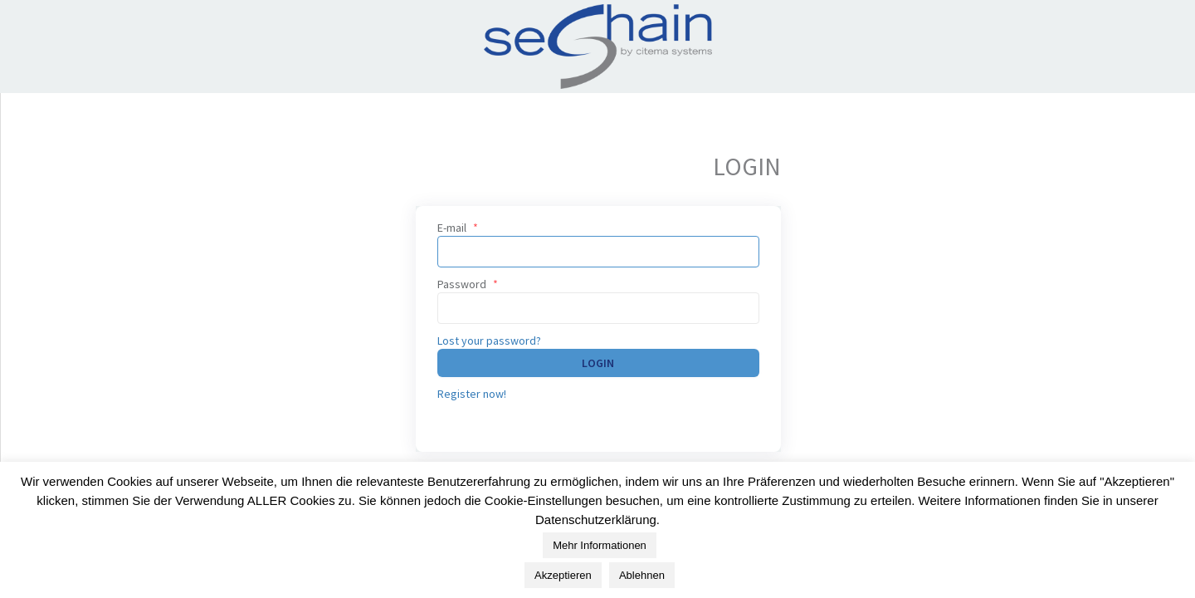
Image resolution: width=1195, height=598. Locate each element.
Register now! (471, 393)
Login (598, 362)
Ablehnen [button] (642, 580)
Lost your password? (489, 340)
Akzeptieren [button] (563, 580)
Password (467, 284)
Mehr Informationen (599, 550)
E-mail (457, 227)
